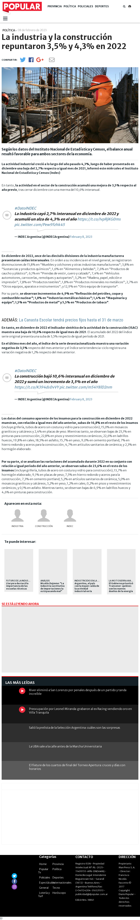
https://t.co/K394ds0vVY (36, 387)
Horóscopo (59, 892)
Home (43, 864)
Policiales (85, 6)
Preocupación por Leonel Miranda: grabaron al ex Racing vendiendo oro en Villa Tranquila (80, 710)
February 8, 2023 (81, 237)
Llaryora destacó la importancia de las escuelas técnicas (17, 586)
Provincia (55, 6)
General (43, 887)
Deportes (102, 6)
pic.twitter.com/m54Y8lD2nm (85, 387)
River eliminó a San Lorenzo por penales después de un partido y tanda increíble (77, 691)
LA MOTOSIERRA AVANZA (122, 580)
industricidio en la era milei (91, 580)
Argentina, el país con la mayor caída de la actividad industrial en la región (87, 588)
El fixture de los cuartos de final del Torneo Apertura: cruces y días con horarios (77, 766)
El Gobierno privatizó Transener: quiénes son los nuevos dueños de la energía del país (121, 588)
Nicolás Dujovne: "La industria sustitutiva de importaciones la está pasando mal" (52, 587)
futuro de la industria (19, 580)
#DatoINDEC (25, 208)
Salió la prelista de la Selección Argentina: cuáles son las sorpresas (74, 727)
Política (70, 6)
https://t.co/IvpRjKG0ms (99, 219)
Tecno (56, 887)
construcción (44, 526)
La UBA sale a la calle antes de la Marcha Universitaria (65, 746)
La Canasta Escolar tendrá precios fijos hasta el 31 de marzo (71, 320)
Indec (70, 526)
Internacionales (61, 882)
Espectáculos (47, 882)
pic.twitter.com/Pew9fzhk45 (39, 224)
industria (17, 526)
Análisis (45, 580)
